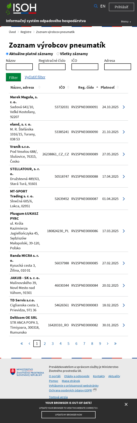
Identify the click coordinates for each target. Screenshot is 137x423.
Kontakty (99, 376)
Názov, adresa (22, 87)
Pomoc (53, 381)
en (102, 6)
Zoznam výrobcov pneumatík (55, 32)
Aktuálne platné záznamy (29, 53)
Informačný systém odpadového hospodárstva (46, 20)
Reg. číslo (86, 87)
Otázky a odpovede (76, 376)
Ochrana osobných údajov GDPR (70, 390)
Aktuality (114, 376)
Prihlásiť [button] (121, 6)
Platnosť (107, 87)
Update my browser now (68, 414)
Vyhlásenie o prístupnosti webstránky (74, 385)
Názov (11, 60)
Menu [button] (125, 21)
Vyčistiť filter (35, 76)
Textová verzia (58, 397)
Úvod (12, 32)
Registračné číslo (52, 60)
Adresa (109, 60)
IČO (74, 60)
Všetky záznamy (72, 53)
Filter (13, 77)
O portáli (55, 376)
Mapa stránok (71, 381)
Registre (26, 32)
